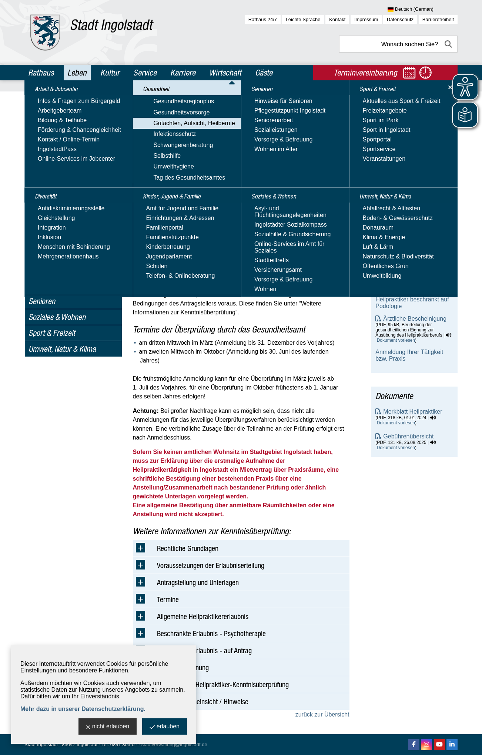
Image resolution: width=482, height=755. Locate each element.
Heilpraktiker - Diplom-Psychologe (404, 283)
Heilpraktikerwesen (61, 197)
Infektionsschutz (50, 229)
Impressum (366, 19)
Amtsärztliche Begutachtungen (76, 176)
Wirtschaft (225, 72)
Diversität (43, 115)
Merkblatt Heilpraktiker (412, 411)
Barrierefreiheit (438, 19)
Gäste (263, 72)
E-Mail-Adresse (395, 175)
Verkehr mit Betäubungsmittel (74, 218)
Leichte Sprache (303, 19)
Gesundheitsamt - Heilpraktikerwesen (400, 138)
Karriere (182, 72)
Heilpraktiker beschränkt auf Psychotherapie (412, 251)
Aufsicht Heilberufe (61, 187)
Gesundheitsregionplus (59, 144)
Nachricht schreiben (401, 182)
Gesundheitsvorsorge (57, 155)
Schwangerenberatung (58, 239)
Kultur (110, 72)
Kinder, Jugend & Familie (65, 285)
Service (145, 72)
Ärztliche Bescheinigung (414, 318)
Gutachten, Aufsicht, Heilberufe (69, 166)
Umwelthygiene (49, 261)
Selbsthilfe (42, 250)
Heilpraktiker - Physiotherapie (414, 267)
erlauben (165, 727)
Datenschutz (400, 19)
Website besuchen (399, 189)
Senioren (42, 301)
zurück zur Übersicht (322, 714)
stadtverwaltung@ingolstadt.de (174, 744)
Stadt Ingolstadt (41, 744)
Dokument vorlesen (396, 340)
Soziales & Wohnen (57, 317)
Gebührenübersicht (408, 436)
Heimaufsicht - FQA (62, 207)
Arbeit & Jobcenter (56, 99)
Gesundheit (45, 131)
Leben (77, 72)
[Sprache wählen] (423, 9)
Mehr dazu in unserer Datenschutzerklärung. (82, 709)
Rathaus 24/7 (262, 19)
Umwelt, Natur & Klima (62, 349)
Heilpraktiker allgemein (405, 236)
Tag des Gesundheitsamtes (64, 271)
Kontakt (337, 19)
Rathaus (41, 72)
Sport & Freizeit (52, 333)
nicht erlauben (108, 727)
